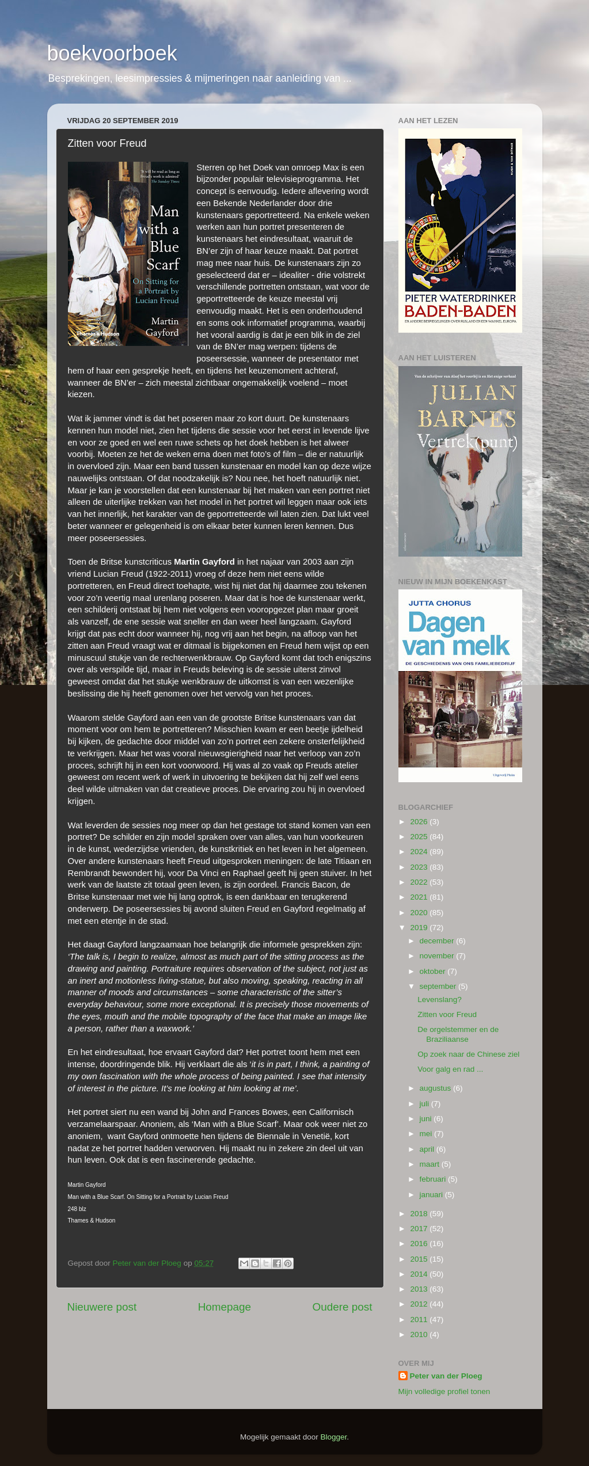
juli (425, 1103)
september (439, 986)
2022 (420, 882)
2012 (420, 1304)
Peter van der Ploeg (446, 1376)
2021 (420, 897)
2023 (420, 867)
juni (427, 1118)
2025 (420, 836)
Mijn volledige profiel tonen (444, 1391)
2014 (420, 1274)
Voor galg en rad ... (450, 1069)
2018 (420, 1213)
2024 (420, 851)
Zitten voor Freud (447, 1014)
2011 (420, 1319)
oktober (434, 971)
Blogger (334, 1437)
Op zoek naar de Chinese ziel (468, 1054)
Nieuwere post (102, 1307)
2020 (420, 912)
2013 (420, 1289)
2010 (420, 1334)
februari (434, 1179)
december (438, 940)
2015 (420, 1259)
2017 (420, 1228)
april (428, 1149)
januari (432, 1194)
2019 (420, 927)
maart (431, 1164)
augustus (437, 1088)
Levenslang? (439, 999)
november (438, 955)
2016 (420, 1243)
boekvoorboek (112, 53)
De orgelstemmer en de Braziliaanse (458, 1034)
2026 (420, 821)
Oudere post (343, 1307)
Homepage (224, 1307)
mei (427, 1133)
